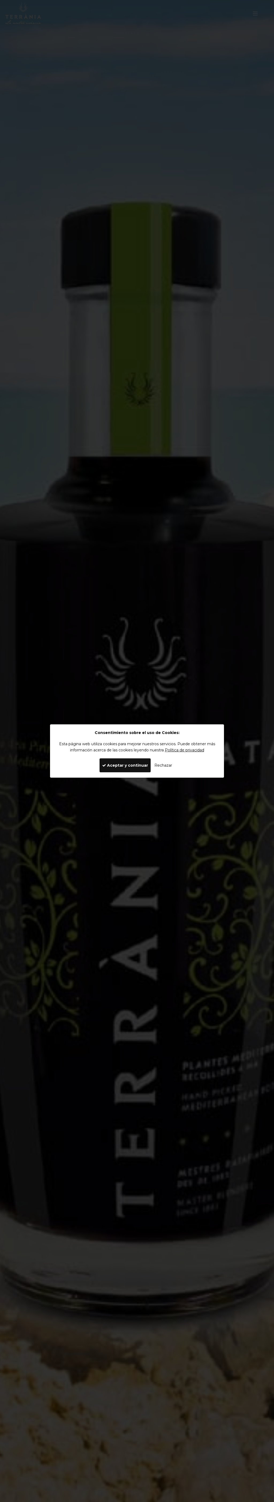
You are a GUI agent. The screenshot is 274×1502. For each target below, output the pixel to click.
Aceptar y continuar (125, 765)
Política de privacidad (184, 750)
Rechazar (163, 765)
